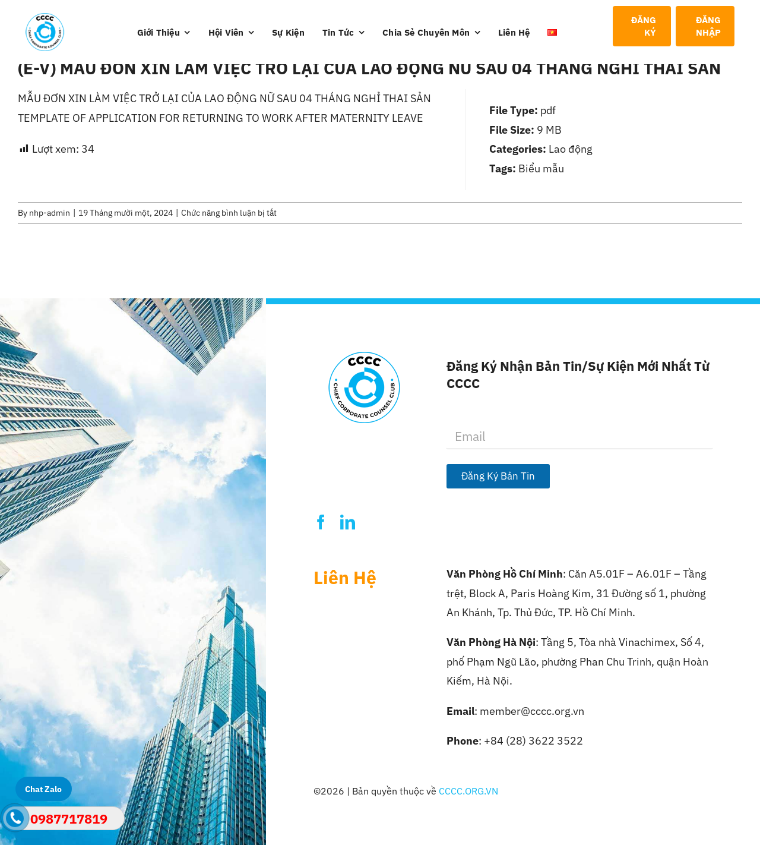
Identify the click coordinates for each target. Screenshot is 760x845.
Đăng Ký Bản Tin (498, 476)
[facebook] (321, 522)
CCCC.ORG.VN (468, 791)
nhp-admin (49, 212)
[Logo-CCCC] (45, 18)
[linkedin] (347, 522)
